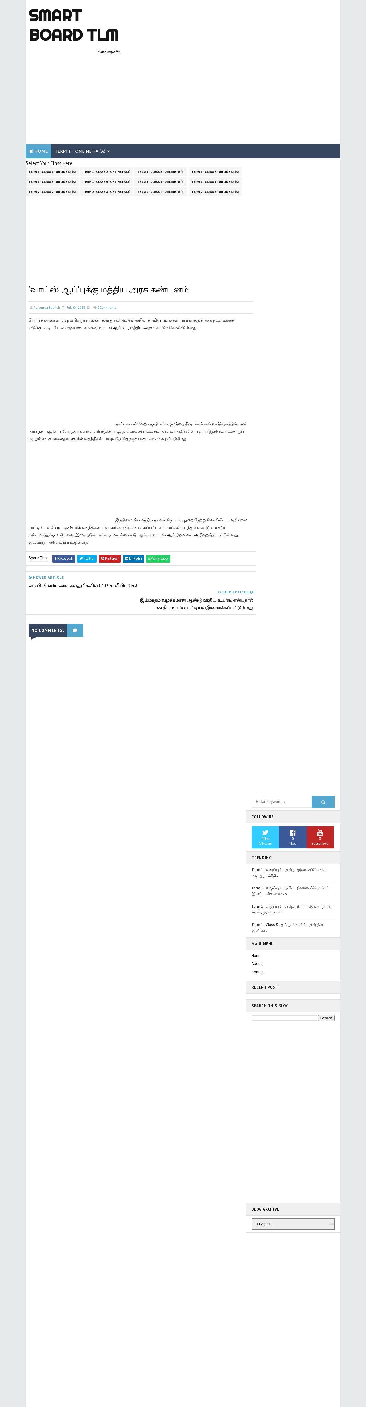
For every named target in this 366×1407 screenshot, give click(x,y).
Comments (106, 255)
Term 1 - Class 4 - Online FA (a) (215, 119)
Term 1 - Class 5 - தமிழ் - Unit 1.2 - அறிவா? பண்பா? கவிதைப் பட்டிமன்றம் (288, 936)
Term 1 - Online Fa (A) (80, 99)
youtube (259, 855)
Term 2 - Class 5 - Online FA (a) (215, 139)
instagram (260, 831)
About (257, 277)
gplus (256, 823)
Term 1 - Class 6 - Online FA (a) (106, 129)
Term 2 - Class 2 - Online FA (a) (52, 139)
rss (255, 839)
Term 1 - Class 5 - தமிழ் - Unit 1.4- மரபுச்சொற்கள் (293, 951)
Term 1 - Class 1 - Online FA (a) (52, 119)
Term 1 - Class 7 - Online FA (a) (160, 129)
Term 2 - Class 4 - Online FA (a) (160, 139)
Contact (258, 285)
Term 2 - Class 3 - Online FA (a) (106, 139)
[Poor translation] (21, 1322)
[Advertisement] (233, 46)
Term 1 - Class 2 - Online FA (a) (106, 119)
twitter (258, 806)
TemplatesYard (74, 1285)
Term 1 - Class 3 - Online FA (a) (160, 119)
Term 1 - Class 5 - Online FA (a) (52, 129)
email (256, 847)
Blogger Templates (130, 1285)
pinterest (260, 864)
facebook (260, 814)
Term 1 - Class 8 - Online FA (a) (215, 129)
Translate (281, 785)
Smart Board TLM (73, 25)
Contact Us (261, 1154)
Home (41, 99)
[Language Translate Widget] (274, 778)
